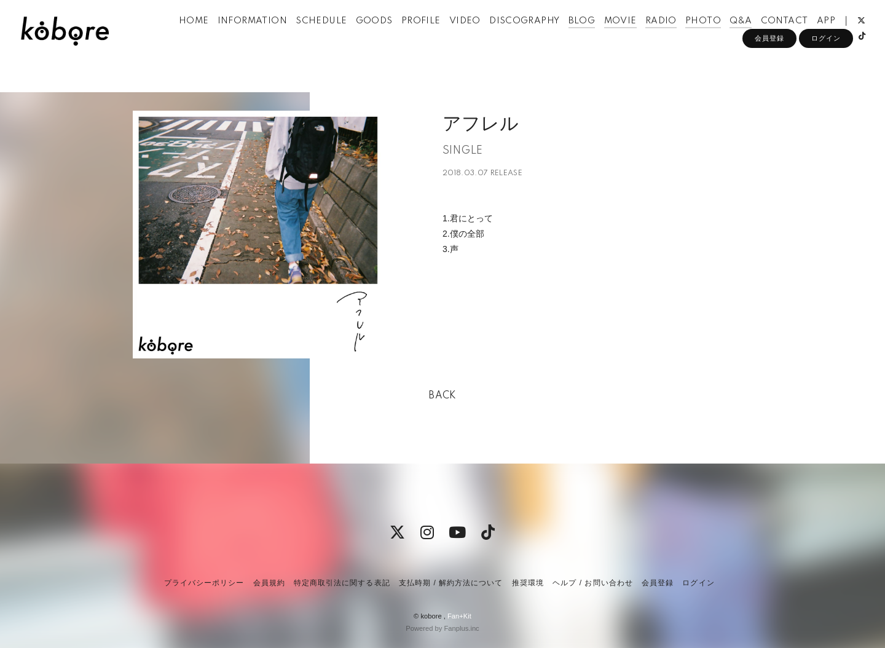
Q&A (758, 35)
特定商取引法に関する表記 (342, 583)
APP (842, 35)
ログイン (826, 72)
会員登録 (769, 72)
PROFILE (437, 35)
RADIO (677, 35)
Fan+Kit (459, 616)
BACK (442, 396)
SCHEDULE (338, 35)
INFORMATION (269, 35)
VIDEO (481, 35)
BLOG (598, 35)
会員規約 (269, 583)
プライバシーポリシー (204, 583)
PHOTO (720, 35)
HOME (210, 35)
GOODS (390, 35)
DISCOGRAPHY (541, 35)
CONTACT (801, 35)
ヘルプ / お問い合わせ (592, 583)
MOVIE (637, 35)
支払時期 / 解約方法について (451, 583)
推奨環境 (528, 583)
